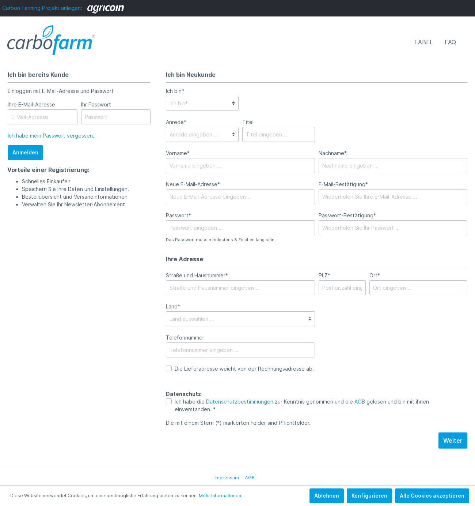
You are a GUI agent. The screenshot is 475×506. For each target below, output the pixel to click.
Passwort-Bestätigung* (347, 215)
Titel (248, 122)
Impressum (226, 477)
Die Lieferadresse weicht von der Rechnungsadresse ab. (244, 369)
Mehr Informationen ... (222, 495)
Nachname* (333, 153)
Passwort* (178, 215)
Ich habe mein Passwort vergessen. (51, 135)
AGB (359, 401)
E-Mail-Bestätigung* (343, 184)
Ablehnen (326, 495)
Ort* (374, 275)
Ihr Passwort (96, 104)
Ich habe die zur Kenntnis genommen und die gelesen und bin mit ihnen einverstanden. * (302, 405)
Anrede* (176, 122)
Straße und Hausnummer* (197, 275)
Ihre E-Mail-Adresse (31, 104)
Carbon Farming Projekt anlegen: (63, 8)
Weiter (453, 440)
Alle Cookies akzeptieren (432, 495)
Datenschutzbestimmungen (239, 401)
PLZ (324, 275)
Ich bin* (175, 91)
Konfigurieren (369, 495)
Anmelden (25, 152)
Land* (173, 306)
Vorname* (178, 153)
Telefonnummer (185, 337)
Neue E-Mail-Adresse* (193, 184)
